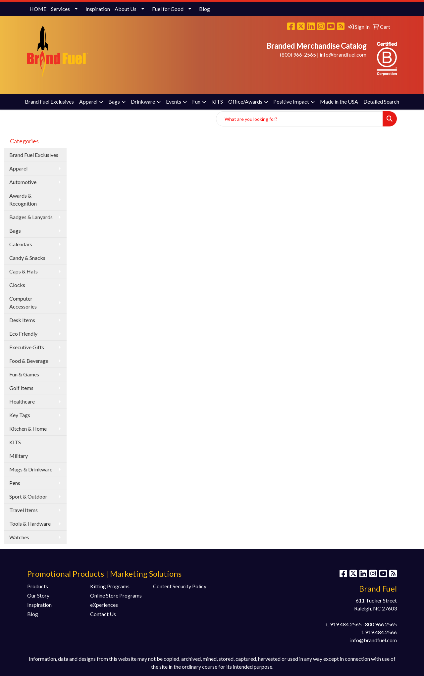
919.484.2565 (346, 624)
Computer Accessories (23, 302)
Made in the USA (339, 101)
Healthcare (22, 401)
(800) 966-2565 (298, 54)
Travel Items (23, 510)
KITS (217, 101)
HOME (37, 9)
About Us (125, 9)
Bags (114, 101)
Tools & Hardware (30, 523)
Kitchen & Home (28, 428)
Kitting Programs (110, 586)
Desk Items (22, 320)
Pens (14, 483)
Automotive (22, 182)
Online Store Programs (116, 595)
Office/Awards (245, 101)
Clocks (17, 285)
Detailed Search (381, 101)
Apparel (88, 101)
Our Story (38, 595)
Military (18, 456)
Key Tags (19, 415)
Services (60, 9)
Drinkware (143, 101)
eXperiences (104, 605)
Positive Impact (291, 101)
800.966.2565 (381, 624)
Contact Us (103, 614)
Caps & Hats (23, 271)
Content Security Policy (179, 586)
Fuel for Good (168, 9)
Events (173, 101)
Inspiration (97, 9)
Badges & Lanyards (31, 217)
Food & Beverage (28, 361)
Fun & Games (24, 374)
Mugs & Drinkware (30, 469)
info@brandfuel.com (343, 54)
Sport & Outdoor (28, 496)
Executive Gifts (26, 347)
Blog (204, 9)
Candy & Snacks (27, 258)
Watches (19, 537)
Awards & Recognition (23, 199)
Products (37, 586)
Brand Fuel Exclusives (49, 101)
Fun (196, 101)
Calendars (20, 244)
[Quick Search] (299, 118)
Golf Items (21, 388)
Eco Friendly (23, 333)
